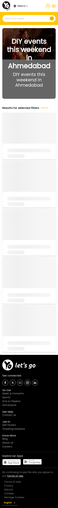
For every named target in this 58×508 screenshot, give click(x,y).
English (10, 502)
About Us (7, 442)
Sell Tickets (9, 425)
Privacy (8, 485)
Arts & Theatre (11, 401)
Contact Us (9, 415)
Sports (6, 397)
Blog (5, 439)
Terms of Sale (12, 482)
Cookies (9, 493)
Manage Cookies (14, 497)
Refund (8, 489)
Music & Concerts (13, 393)
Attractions (9, 405)
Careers (7, 446)
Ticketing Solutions (13, 429)
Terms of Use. (15, 476)
